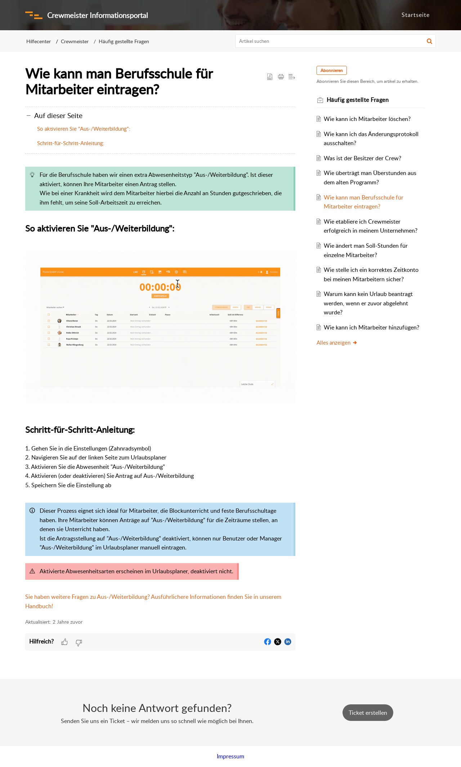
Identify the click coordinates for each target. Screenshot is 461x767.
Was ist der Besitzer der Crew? (364, 158)
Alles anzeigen (338, 342)
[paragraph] (160, 387)
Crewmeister (75, 41)
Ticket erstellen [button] (368, 713)
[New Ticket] (368, 713)
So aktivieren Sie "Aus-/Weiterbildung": (83, 128)
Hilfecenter (38, 41)
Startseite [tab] (416, 15)
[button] (429, 41)
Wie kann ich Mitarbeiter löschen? (369, 119)
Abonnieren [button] (333, 70)
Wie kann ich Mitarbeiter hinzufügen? (373, 327)
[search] (335, 41)
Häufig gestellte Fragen (124, 41)
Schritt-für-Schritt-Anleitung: (70, 143)
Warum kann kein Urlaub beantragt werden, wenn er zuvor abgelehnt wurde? (370, 303)
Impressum (230, 756)
